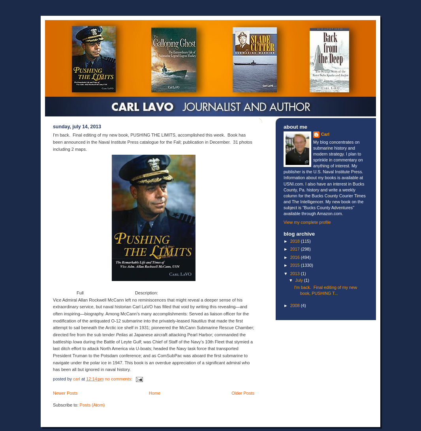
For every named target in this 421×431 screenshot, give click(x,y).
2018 (295, 241)
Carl (325, 134)
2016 (295, 257)
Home (154, 393)
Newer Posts (65, 393)
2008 (295, 305)
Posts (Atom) (92, 405)
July (299, 280)
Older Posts (242, 393)
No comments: (119, 379)
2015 (295, 265)
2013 (295, 273)
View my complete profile (307, 222)
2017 (295, 249)
